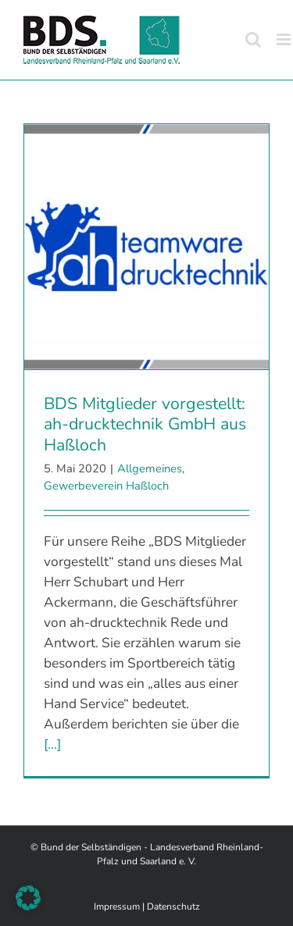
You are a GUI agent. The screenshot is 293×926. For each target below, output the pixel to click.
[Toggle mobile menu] (285, 39)
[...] (52, 744)
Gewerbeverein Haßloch (106, 485)
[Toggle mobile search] (253, 39)
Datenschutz (173, 906)
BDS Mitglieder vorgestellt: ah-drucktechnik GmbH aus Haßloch (145, 424)
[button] (28, 898)
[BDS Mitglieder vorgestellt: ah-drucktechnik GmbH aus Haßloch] (146, 246)
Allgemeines (149, 468)
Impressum (117, 906)
